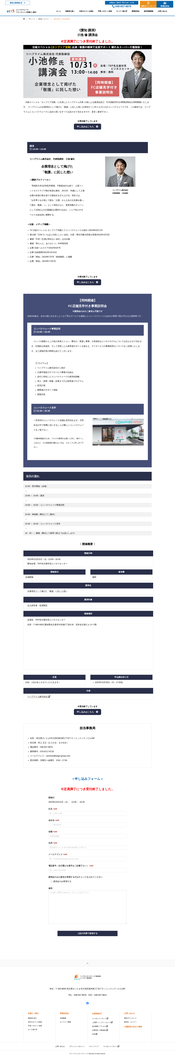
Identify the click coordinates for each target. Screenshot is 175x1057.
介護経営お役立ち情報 (133, 1027)
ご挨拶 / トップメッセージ (101, 1022)
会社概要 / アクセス (99, 1026)
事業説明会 (136, 11)
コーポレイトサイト (99, 1018)
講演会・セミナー (130, 1022)
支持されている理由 (86, 11)
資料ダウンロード (130, 1018)
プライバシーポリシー (77, 1046)
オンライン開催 (65, 1022)
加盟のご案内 (33, 1013)
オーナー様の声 (121, 11)
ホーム (58, 11)
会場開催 (63, 1018)
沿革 (93, 1034)
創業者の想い (70, 11)
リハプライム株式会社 (38, 697)
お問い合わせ (162, 11)
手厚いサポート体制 (105, 11)
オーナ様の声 (32, 1029)
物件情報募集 (148, 11)
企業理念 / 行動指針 (99, 1030)
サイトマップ (94, 1046)
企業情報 (95, 1014)
